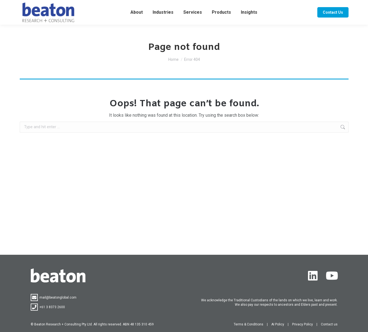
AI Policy (277, 324)
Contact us (329, 324)
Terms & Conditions (248, 324)
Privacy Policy (302, 324)
